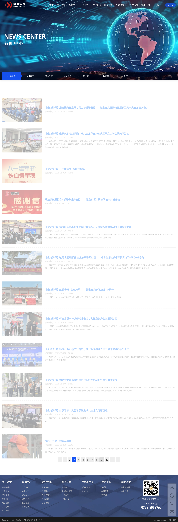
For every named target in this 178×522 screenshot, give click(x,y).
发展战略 (5, 499)
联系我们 (104, 487)
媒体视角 (68, 76)
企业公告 (85, 491)
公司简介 (5, 491)
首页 (51, 4)
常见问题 (104, 495)
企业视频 (45, 503)
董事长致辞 (6, 487)
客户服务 (134, 4)
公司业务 (84, 4)
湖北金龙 (126, 482)
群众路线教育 (67, 491)
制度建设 (5, 510)
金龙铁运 (124, 491)
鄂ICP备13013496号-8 (33, 520)
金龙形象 (45, 487)
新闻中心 (73, 4)
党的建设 (65, 487)
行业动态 (49, 76)
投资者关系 (121, 4)
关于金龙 (61, 4)
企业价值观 (46, 495)
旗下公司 (145, 4)
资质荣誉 (5, 495)
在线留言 (104, 491)
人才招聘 (5, 506)
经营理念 (45, 491)
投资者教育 (86, 487)
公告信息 (105, 76)
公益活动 (65, 499)
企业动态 (30, 76)
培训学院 (5, 503)
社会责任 (65, 495)
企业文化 (96, 4)
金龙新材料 (125, 487)
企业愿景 (45, 499)
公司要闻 (11, 76)
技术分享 (124, 76)
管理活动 (86, 76)
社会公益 (108, 4)
